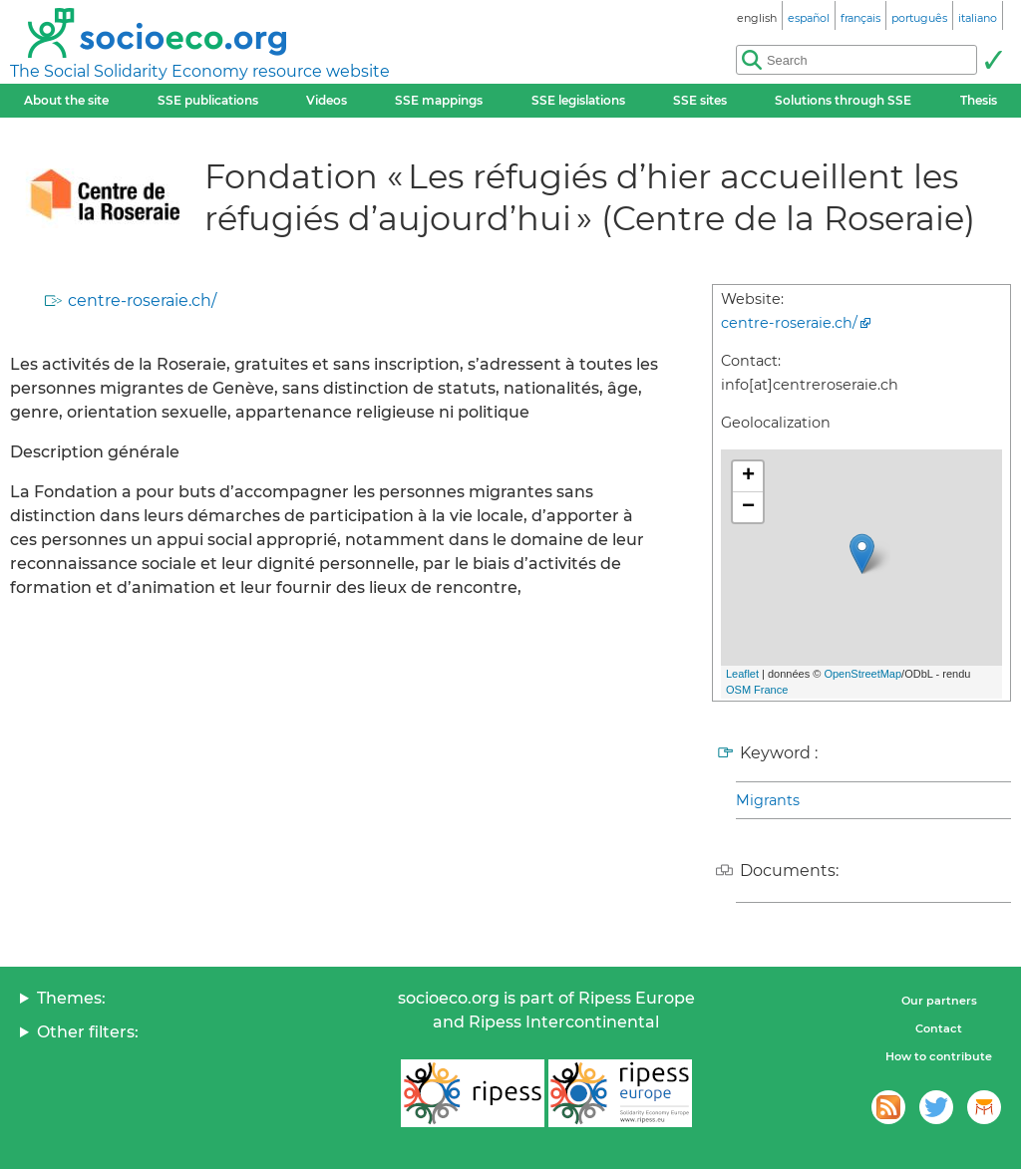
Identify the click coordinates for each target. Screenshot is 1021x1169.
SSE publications (208, 100)
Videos (326, 100)
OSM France (757, 690)
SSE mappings (439, 100)
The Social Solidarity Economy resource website (200, 71)
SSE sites (700, 100)
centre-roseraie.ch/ (142, 300)
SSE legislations (578, 100)
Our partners (939, 1001)
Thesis (978, 100)
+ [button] (748, 476)
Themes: (71, 998)
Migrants (768, 800)
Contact (938, 1028)
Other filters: (88, 1032)
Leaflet (742, 674)
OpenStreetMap (862, 674)
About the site (66, 100)
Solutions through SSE (843, 100)
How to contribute (938, 1056)
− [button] (748, 507)
